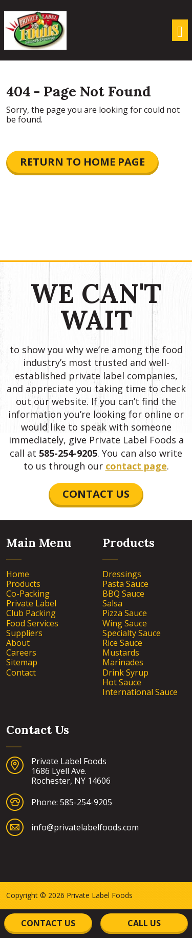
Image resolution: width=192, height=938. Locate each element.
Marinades (122, 662)
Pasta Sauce (125, 584)
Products (23, 584)
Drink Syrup (125, 673)
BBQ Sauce (123, 594)
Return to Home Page (82, 162)
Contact (21, 673)
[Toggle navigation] (180, 30)
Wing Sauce (124, 623)
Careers (21, 653)
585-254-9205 (68, 453)
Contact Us (96, 494)
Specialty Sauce (131, 633)
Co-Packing (28, 594)
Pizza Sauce (124, 613)
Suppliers (24, 633)
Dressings (121, 574)
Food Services (32, 623)
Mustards (120, 653)
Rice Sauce (122, 643)
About (18, 643)
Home (17, 574)
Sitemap (21, 662)
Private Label (31, 603)
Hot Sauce (121, 682)
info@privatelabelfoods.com (85, 827)
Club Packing (31, 613)
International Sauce (140, 692)
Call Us (144, 923)
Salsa (112, 603)
